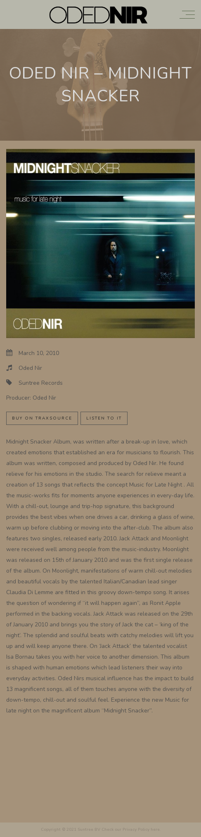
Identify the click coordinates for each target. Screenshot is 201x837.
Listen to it (104, 418)
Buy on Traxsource (42, 418)
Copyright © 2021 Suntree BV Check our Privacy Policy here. (101, 829)
